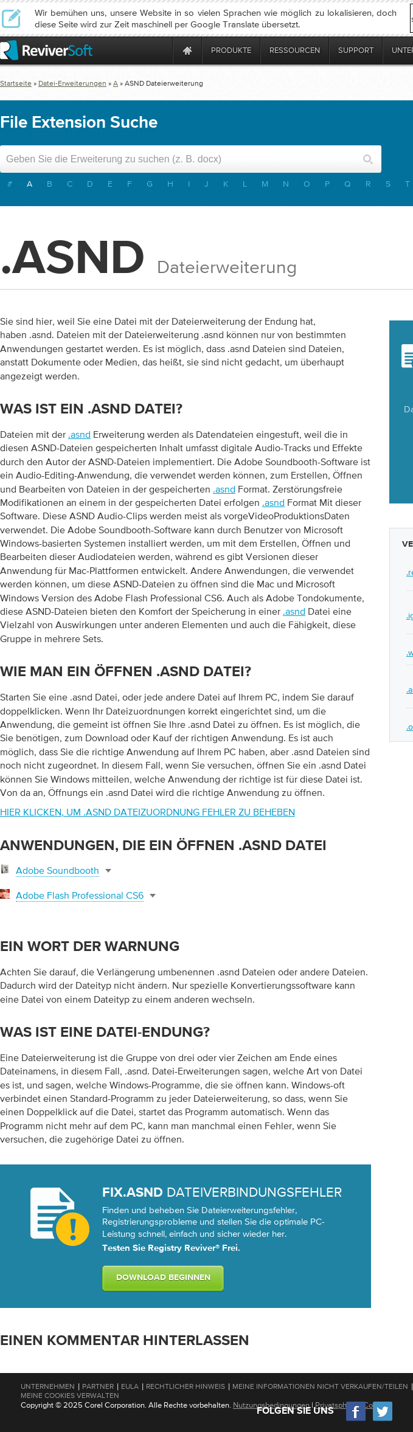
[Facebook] (356, 1419)
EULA (130, 1386)
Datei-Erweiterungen (72, 83)
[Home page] (187, 50)
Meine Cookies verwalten (70, 1395)
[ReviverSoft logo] (46, 50)
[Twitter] (382, 1419)
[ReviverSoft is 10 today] (160, 50)
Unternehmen (48, 1386)
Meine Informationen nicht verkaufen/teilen (320, 1386)
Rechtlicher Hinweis (185, 1386)
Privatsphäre (336, 1405)
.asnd (79, 434)
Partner (98, 1386)
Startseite (16, 83)
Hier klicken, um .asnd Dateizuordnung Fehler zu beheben (147, 811)
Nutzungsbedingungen (271, 1405)
